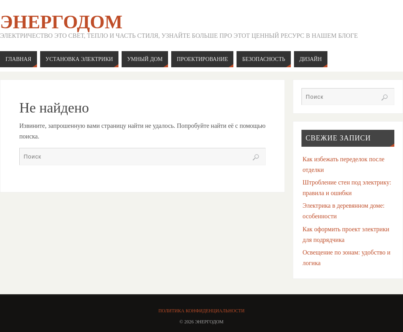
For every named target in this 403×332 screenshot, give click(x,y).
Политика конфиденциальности (201, 311)
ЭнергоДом (61, 22)
